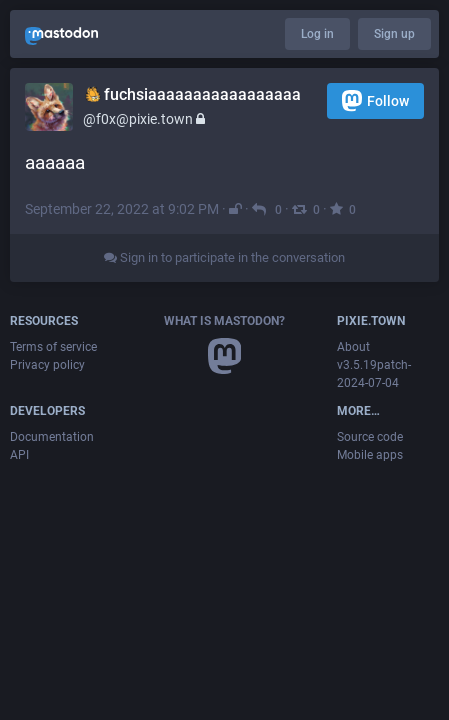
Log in (317, 34)
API (19, 455)
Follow (375, 100)
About (353, 347)
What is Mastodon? (224, 321)
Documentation (52, 437)
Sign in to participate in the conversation (224, 257)
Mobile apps (370, 455)
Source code (370, 437)
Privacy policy (47, 365)
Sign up (394, 34)
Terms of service (53, 347)
